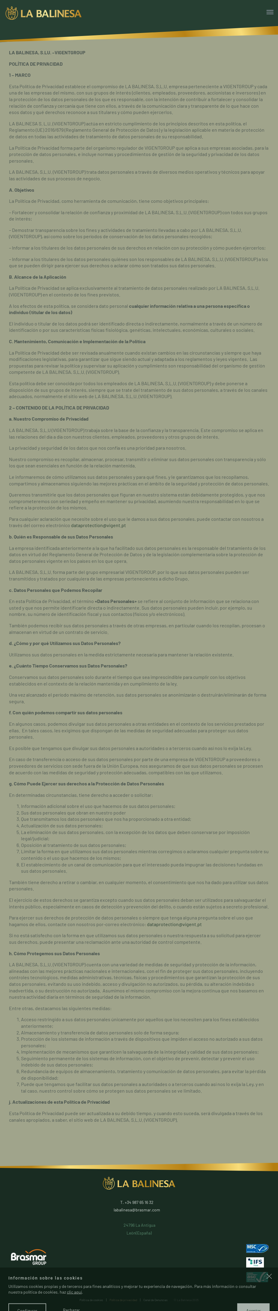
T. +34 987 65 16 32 (137, 1202)
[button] (269, 1294)
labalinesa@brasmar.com (137, 1209)
